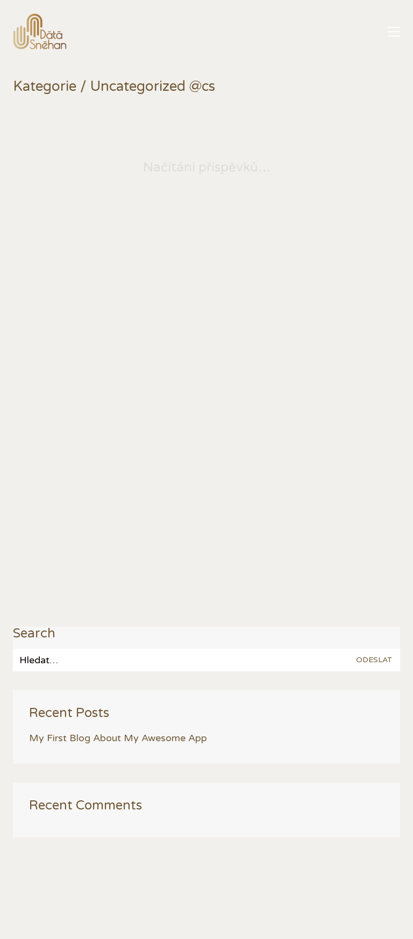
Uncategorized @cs (152, 87)
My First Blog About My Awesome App (118, 738)
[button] (394, 31)
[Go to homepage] (40, 31)
